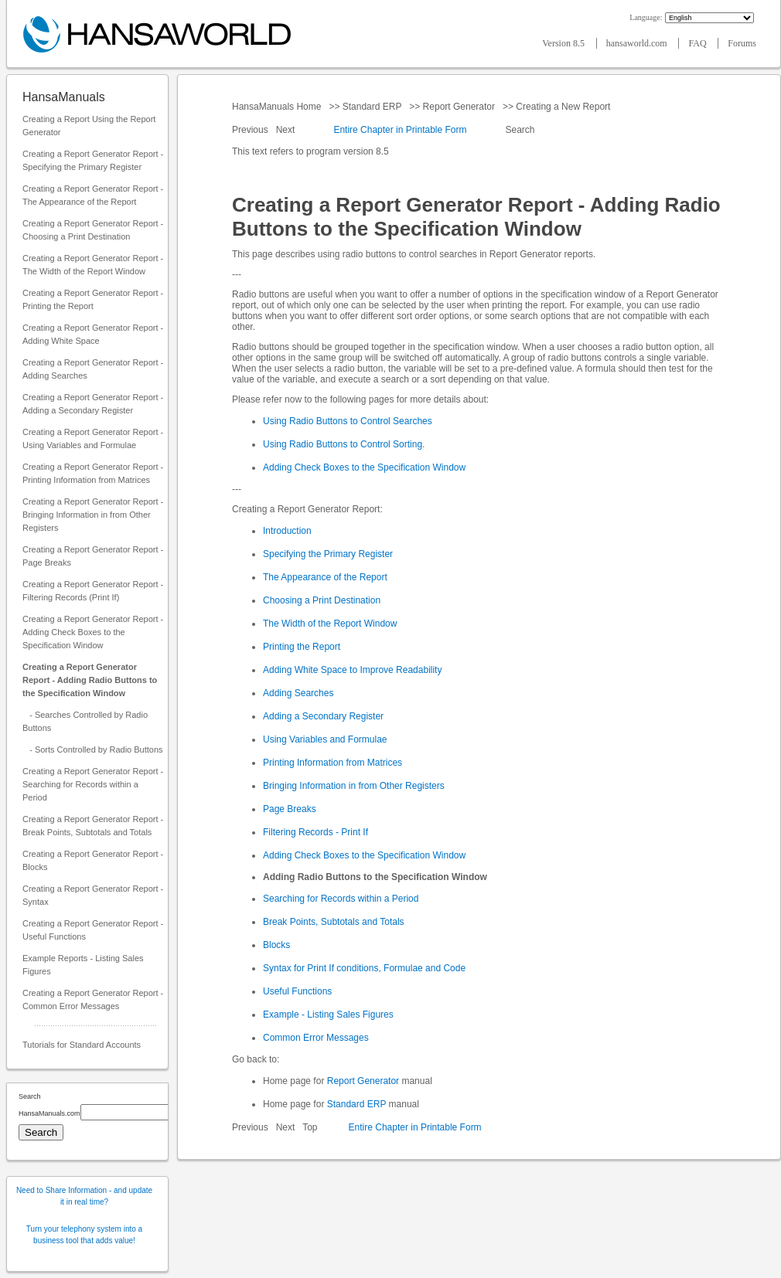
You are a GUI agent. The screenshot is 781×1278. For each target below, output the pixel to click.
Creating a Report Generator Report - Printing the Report (92, 299)
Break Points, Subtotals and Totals (333, 921)
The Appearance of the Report (325, 577)
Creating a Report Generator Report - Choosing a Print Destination (92, 230)
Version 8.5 (564, 43)
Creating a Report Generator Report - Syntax (92, 895)
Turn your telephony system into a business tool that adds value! (84, 1235)
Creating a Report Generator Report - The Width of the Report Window (92, 264)
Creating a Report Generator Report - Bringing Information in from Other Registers (92, 514)
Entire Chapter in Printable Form (399, 129)
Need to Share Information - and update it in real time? (84, 1196)
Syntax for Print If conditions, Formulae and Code (364, 968)
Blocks (276, 945)
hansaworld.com (638, 43)
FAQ (698, 43)
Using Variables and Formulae (325, 739)
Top (309, 1127)
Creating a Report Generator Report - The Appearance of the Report (92, 195)
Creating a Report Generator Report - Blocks (92, 860)
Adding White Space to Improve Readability (352, 669)
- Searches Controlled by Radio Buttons (85, 721)
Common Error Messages (316, 1037)
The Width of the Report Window (330, 623)
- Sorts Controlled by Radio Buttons (92, 749)
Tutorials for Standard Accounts (81, 1044)
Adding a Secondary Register (323, 716)
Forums (742, 43)
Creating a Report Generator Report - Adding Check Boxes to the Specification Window (92, 632)
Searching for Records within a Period (340, 898)
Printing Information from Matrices (332, 762)
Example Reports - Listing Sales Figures (83, 964)
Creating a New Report (563, 106)
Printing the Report (301, 646)
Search (520, 129)
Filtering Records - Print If (315, 832)
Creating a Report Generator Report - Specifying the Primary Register (92, 160)
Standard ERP (371, 106)
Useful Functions (297, 991)
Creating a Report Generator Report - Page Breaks (92, 556)
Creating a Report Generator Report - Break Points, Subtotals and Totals (92, 825)
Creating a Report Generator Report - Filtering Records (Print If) (92, 591)
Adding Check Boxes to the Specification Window (364, 467)
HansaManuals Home (278, 106)
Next (287, 129)
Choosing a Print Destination (321, 600)
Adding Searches (298, 693)
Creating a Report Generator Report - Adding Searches (92, 369)
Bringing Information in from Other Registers (354, 785)
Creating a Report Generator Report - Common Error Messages (92, 999)
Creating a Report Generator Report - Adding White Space (92, 334)
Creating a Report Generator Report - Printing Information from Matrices (92, 473)
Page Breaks (289, 809)
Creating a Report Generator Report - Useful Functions (92, 930)
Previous (251, 129)
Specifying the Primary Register (328, 554)
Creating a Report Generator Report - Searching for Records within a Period (92, 784)
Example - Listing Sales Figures (328, 1014)
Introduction (287, 530)
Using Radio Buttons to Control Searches (347, 421)
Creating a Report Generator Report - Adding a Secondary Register (92, 404)
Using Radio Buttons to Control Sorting (342, 444)
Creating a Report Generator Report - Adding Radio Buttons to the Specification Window (89, 680)
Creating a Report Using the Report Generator (88, 125)
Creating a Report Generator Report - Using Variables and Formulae (92, 438)
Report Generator (458, 106)
